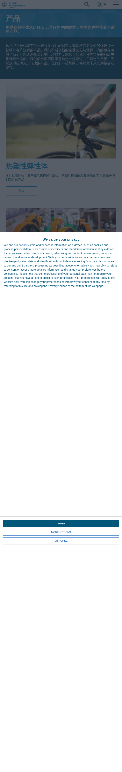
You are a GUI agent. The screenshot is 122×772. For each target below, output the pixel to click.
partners (24, 245)
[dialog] (61, 502)
